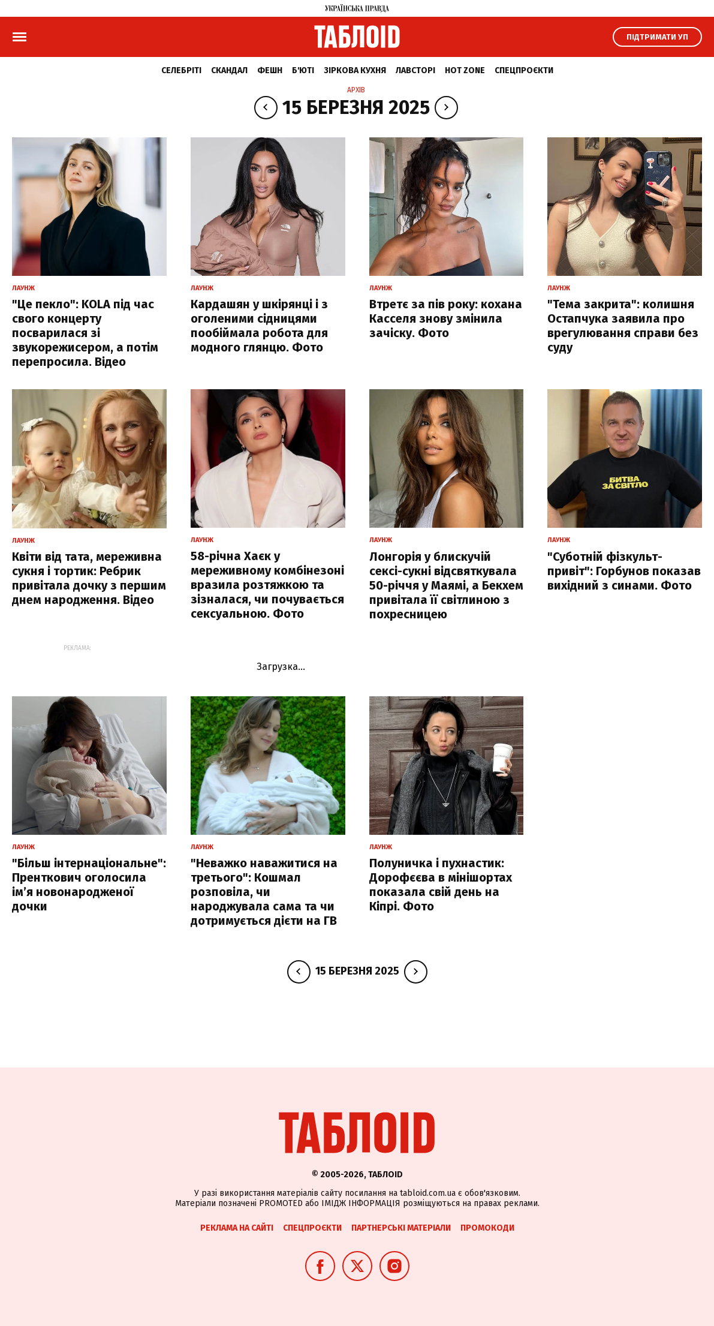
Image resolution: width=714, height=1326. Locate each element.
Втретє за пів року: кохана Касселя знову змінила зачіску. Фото (445, 318)
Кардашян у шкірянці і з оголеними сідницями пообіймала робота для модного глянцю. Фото (259, 325)
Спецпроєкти (524, 70)
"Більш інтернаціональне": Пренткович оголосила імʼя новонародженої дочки (89, 884)
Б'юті (303, 70)
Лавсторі (415, 70)
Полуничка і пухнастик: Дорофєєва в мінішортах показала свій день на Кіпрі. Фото (440, 884)
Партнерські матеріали (401, 1228)
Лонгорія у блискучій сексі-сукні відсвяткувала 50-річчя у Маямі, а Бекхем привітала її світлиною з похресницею (446, 585)
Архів (356, 90)
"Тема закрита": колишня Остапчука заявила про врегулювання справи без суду (622, 325)
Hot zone (465, 70)
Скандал (229, 70)
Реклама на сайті (236, 1228)
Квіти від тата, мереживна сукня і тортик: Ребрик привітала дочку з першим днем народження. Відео (89, 578)
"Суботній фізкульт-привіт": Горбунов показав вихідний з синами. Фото (624, 571)
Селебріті (181, 70)
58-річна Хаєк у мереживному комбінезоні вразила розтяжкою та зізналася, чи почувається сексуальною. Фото (267, 585)
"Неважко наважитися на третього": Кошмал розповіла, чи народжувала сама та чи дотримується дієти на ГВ (264, 892)
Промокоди (487, 1228)
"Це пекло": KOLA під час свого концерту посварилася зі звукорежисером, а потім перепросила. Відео (85, 333)
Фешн (269, 70)
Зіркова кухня (355, 70)
